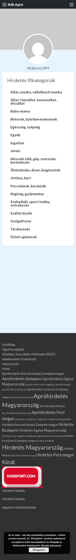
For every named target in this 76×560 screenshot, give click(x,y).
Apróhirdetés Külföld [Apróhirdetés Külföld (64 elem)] (21, 397)
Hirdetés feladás (13, 490)
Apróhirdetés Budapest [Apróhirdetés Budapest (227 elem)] (22, 378)
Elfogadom (39, 550)
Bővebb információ (51, 545)
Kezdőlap (8, 344)
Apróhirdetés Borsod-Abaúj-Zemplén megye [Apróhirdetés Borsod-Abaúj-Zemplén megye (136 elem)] (33, 373)
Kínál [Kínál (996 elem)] (8, 462)
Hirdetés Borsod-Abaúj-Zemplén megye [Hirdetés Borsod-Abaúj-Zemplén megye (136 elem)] (30, 424)
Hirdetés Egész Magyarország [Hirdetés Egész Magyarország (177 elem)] (42, 430)
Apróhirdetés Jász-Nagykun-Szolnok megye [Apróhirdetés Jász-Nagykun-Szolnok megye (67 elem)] (48, 384)
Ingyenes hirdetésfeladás (19, 507)
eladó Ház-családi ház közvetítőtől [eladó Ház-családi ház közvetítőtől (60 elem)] (54, 419)
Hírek (6, 368)
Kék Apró (15, 4)
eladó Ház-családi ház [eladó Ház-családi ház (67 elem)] (25, 419)
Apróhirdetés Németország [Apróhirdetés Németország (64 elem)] (16, 413)
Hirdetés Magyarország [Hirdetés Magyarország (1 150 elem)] (32, 447)
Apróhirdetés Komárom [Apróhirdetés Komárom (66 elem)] (14, 389)
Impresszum (10, 363)
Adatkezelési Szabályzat (19, 359)
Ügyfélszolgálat (13, 349)
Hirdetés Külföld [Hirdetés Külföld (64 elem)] (45, 440)
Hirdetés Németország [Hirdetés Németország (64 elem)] (24, 455)
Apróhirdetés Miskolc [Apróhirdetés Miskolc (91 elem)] (52, 406)
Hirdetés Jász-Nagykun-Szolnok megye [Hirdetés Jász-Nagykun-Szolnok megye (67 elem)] (22, 436)
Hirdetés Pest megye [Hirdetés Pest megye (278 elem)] (55, 454)
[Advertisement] (38, 293)
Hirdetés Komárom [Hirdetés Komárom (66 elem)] (53, 436)
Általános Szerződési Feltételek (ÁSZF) (28, 354)
